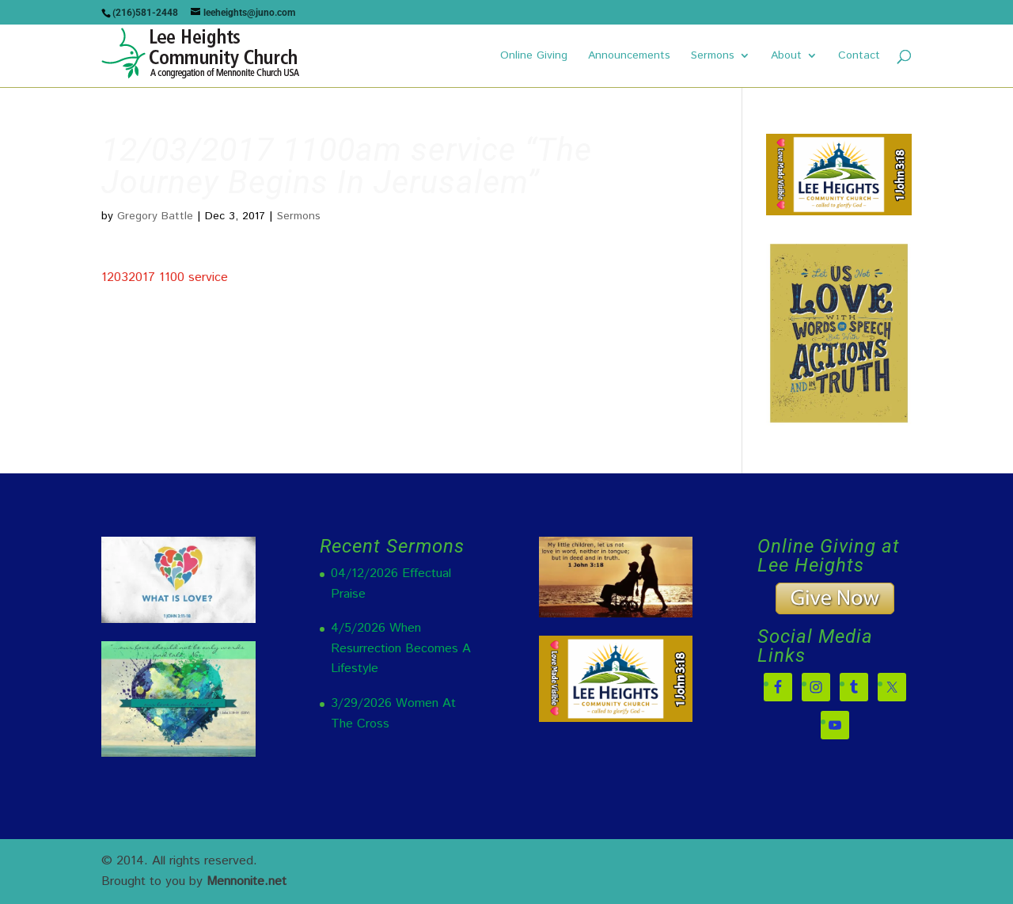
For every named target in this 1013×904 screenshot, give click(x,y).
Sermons (712, 56)
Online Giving (533, 56)
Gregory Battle (155, 216)
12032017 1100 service (164, 277)
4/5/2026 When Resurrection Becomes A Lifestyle (401, 648)
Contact (859, 56)
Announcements (629, 56)
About (786, 56)
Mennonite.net (246, 881)
